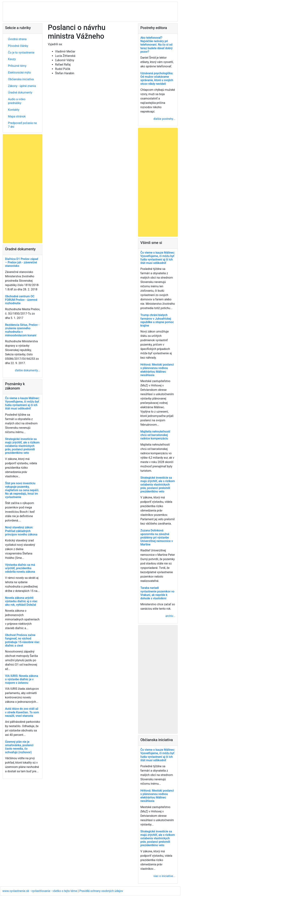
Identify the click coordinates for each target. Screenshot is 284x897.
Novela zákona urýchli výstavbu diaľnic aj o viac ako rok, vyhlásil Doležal (21, 601)
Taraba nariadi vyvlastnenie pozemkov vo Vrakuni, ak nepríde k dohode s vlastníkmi (157, 593)
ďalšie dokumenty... (27, 370)
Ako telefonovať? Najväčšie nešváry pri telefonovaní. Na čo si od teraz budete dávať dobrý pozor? (156, 44)
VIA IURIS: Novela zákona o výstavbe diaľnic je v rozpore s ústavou (21, 679)
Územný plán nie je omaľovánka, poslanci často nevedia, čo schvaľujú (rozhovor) (19, 747)
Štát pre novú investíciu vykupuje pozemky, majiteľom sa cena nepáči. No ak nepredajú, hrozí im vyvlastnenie (22, 490)
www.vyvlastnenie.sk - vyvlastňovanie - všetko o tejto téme (40, 891)
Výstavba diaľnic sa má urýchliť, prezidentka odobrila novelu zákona (20, 568)
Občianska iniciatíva (21, 79)
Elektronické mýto (19, 72)
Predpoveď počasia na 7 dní (22, 125)
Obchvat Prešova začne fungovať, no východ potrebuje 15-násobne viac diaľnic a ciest (22, 640)
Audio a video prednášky (16, 101)
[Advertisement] (22, 188)
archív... (170, 616)
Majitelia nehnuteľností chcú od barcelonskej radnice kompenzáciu (155, 435)
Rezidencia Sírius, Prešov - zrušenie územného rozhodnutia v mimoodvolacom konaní (22, 330)
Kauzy (12, 59)
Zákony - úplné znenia (22, 86)
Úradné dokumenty (20, 92)
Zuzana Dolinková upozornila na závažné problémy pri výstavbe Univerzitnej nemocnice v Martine (156, 537)
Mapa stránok (17, 116)
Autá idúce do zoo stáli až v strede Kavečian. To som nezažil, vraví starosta (22, 712)
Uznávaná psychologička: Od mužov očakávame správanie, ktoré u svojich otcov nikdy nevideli (156, 78)
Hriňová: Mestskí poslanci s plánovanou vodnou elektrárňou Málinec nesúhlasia (157, 370)
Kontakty (13, 109)
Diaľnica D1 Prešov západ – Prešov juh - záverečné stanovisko (21, 262)
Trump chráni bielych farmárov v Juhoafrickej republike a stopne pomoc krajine (157, 320)
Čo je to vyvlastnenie (21, 52)
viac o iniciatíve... (164, 876)
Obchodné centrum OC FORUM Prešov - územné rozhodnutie (21, 300)
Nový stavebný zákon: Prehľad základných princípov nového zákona (21, 531)
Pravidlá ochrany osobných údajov (101, 891)
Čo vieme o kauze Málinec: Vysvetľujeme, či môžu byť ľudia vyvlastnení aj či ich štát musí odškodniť (22, 403)
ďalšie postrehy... (164, 119)
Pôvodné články (18, 46)
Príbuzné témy (17, 66)
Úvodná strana (17, 39)
